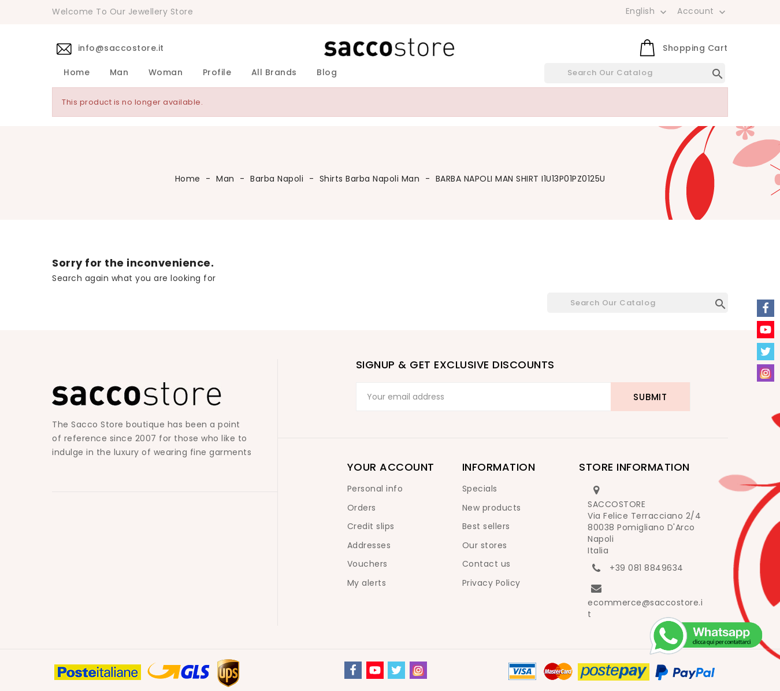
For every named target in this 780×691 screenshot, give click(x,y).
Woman (165, 73)
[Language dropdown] (647, 11)
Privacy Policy (491, 583)
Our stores (484, 545)
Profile (217, 73)
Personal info (375, 488)
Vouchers (367, 564)
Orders (361, 507)
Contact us (486, 564)
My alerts (367, 583)
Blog (327, 73)
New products (491, 507)
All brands (274, 73)
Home (77, 73)
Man (119, 73)
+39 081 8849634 (647, 568)
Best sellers (486, 526)
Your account (390, 467)
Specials (479, 488)
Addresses (369, 545)
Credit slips (371, 526)
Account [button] (702, 11)
